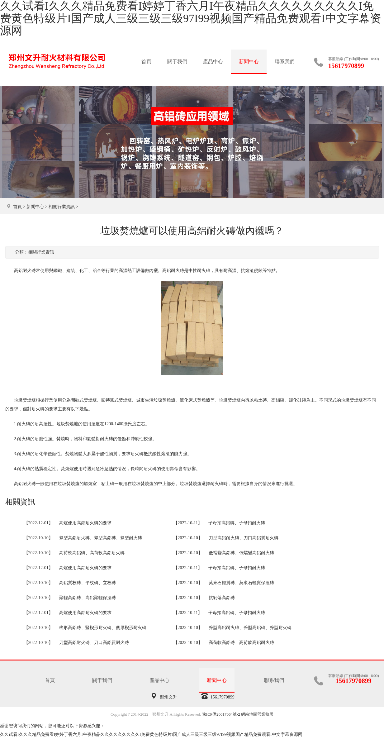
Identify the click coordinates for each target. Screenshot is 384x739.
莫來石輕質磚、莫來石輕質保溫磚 (241, 582)
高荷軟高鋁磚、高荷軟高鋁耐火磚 (92, 553)
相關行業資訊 (62, 206)
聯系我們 (285, 61)
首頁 (146, 61)
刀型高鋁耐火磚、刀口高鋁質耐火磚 (243, 538)
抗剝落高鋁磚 (222, 597)
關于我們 (177, 61)
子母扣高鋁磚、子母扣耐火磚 (236, 523)
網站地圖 (249, 714)
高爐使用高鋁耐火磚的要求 (85, 523)
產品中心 (213, 61)
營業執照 (265, 714)
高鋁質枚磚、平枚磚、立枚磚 (87, 582)
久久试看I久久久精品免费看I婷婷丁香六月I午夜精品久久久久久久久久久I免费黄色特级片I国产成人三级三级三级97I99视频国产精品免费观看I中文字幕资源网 (151, 734)
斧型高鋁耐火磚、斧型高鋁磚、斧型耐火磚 (100, 538)
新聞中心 (249, 61)
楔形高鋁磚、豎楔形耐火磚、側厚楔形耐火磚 (102, 627)
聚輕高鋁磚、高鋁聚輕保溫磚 (87, 597)
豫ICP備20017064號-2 (221, 714)
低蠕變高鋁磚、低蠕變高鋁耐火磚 (241, 553)
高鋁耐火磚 (173, 270)
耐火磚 (38, 409)
